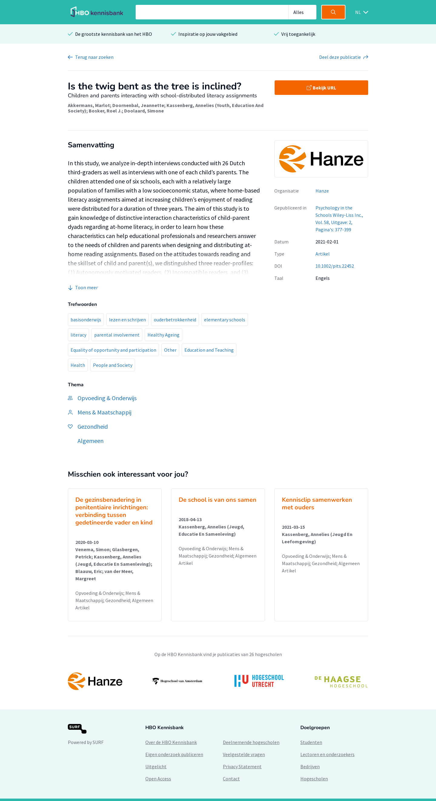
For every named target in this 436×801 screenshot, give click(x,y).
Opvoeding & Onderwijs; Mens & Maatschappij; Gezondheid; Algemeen (114, 596)
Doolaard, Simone (144, 111)
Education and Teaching (209, 350)
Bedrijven (310, 766)
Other (170, 350)
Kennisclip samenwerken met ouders (317, 503)
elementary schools (224, 320)
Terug (94, 57)
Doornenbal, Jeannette (138, 105)
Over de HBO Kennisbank (171, 742)
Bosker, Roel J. (105, 111)
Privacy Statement (242, 766)
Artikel (322, 253)
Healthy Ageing (163, 335)
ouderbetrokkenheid (175, 320)
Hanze (322, 190)
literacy (78, 335)
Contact (231, 779)
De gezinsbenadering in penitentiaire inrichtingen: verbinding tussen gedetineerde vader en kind (114, 511)
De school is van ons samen (217, 500)
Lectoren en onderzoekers (327, 754)
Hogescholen (314, 779)
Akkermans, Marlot (89, 105)
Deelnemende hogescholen (251, 742)
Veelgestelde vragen (244, 754)
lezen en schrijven (127, 320)
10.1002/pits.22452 (334, 266)
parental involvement (117, 335)
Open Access (158, 779)
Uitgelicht (156, 766)
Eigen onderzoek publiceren (174, 754)
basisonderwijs (86, 320)
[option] (218, 681)
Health (78, 365)
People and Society (112, 365)
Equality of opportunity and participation (113, 350)
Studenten (311, 742)
